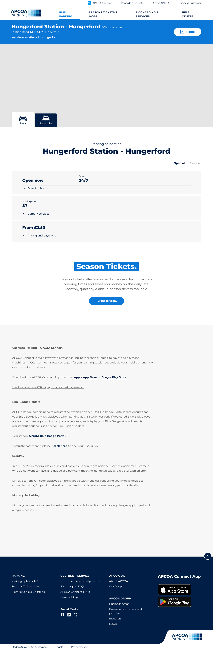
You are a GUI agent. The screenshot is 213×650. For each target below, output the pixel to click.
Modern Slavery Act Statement (30, 646)
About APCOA (118, 581)
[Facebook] (62, 615)
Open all (180, 163)
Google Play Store (114, 377)
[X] (76, 615)
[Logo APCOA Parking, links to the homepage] (26, 13)
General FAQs (69, 597)
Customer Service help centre (80, 581)
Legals (59, 646)
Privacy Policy (79, 646)
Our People (116, 586)
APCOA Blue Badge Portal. (48, 436)
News (113, 623)
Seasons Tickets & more (27, 586)
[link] (179, 589)
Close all (195, 163)
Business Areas (119, 603)
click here (60, 446)
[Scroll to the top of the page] (207, 556)
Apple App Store (85, 377)
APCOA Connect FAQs (75, 591)
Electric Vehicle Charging (28, 591)
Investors (115, 618)
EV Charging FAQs (72, 586)
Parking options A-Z (25, 581)
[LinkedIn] (69, 615)
